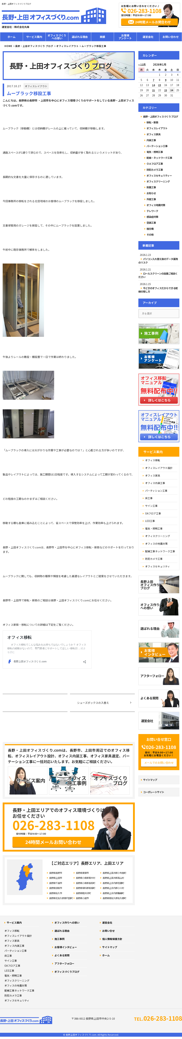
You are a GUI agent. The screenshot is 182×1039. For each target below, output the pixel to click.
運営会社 (148, 37)
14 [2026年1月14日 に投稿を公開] (153, 85)
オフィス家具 (153, 134)
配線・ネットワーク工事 (159, 158)
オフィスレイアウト (36, 86)
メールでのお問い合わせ (159, 762)
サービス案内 (34, 37)
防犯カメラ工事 (155, 169)
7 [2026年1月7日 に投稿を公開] (153, 80)
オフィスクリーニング (158, 181)
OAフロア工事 (12, 965)
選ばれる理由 (80, 37)
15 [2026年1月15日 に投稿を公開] (159, 85)
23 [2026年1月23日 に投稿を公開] (165, 90)
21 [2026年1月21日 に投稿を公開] (153, 90)
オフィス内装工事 (14, 945)
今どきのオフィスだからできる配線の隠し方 (158, 289)
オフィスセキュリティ (16, 1000)
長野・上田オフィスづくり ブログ (34, 46)
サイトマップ (150, 780)
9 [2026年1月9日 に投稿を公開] (165, 80)
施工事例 (59, 939)
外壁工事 (151, 199)
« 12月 (142, 64)
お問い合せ (108, 930)
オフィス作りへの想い (66, 922)
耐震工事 (151, 187)
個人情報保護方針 (112, 939)
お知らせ (151, 193)
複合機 (150, 228)
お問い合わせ (171, 37)
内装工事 (151, 140)
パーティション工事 (15, 950)
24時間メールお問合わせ (153, 22)
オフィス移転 (11, 930)
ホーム (11, 37)
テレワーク (152, 211)
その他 (150, 234)
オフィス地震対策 (156, 205)
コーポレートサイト (153, 792)
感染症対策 (152, 217)
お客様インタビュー (65, 947)
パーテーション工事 (157, 146)
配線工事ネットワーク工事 (19, 990)
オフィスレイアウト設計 (18, 935)
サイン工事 (10, 960)
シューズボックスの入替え (93, 703)
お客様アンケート (125, 36)
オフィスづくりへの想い (57, 36)
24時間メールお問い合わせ (53, 842)
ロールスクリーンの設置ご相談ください (158, 275)
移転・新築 (152, 122)
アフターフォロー (64, 963)
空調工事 (151, 222)
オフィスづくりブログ (66, 971)
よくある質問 (61, 955)
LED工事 (9, 970)
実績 (102, 37)
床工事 (8, 955)
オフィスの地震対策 (15, 985)
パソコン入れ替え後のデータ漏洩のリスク (158, 260)
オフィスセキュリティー (159, 175)
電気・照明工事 (155, 152)
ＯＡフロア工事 (155, 163)
